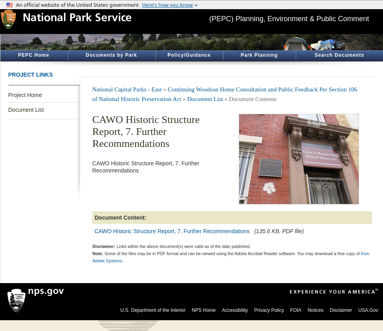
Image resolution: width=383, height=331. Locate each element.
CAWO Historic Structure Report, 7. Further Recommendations (171, 231)
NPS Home (204, 310)
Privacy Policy (269, 310)
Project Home (25, 95)
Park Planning (259, 55)
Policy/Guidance (188, 55)
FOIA (295, 310)
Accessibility (235, 310)
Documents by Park (111, 55)
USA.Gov (368, 310)
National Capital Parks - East (127, 89)
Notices (316, 310)
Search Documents (339, 55)
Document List (26, 110)
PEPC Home (33, 55)
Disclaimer (341, 310)
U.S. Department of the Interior (152, 310)
